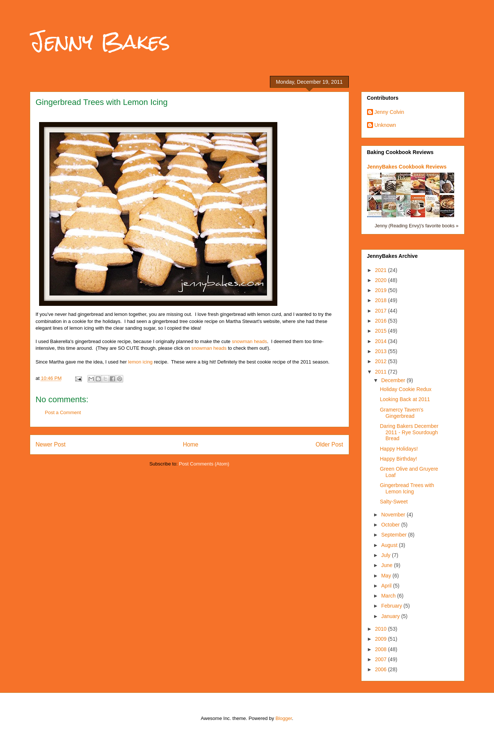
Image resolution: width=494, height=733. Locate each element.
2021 (381, 270)
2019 (381, 290)
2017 (381, 311)
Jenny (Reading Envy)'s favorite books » (416, 225)
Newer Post (51, 444)
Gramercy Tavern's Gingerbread (401, 413)
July (386, 555)
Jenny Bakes (100, 41)
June (387, 565)
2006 (381, 669)
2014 (381, 341)
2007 (381, 659)
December (394, 380)
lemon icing (140, 362)
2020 (381, 280)
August (390, 545)
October (391, 525)
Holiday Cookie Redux (405, 389)
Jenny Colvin (389, 112)
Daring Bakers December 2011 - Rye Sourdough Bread (409, 432)
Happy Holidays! (399, 449)
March (389, 596)
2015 (381, 331)
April (387, 586)
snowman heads (249, 341)
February (392, 606)
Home (190, 444)
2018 (381, 300)
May (386, 576)
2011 (381, 372)
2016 (381, 321)
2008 (381, 649)
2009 (381, 639)
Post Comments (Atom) (204, 464)
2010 (381, 629)
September (394, 535)
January (391, 616)
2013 (381, 351)
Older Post (329, 444)
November (394, 515)
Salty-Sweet (394, 502)
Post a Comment (63, 412)
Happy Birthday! (398, 459)
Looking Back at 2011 (405, 399)
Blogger (283, 718)
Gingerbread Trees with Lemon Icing (407, 488)
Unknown (385, 125)
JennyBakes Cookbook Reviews (407, 167)
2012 (381, 361)
